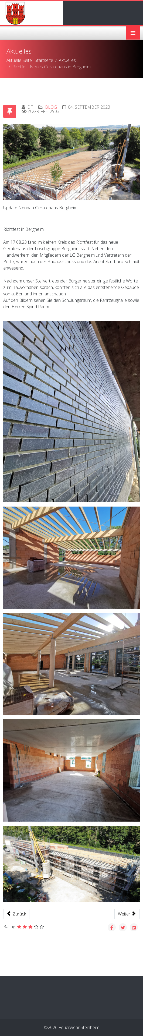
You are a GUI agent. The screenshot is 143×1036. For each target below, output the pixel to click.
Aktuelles (67, 60)
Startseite (44, 60)
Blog (51, 107)
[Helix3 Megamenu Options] (133, 33)
